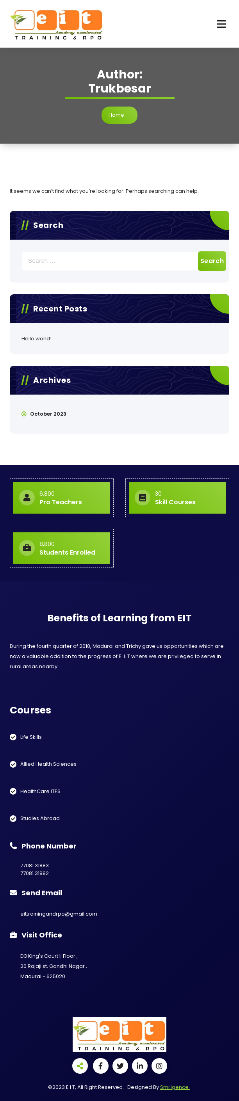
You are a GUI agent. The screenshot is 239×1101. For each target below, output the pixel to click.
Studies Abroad (40, 818)
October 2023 (48, 414)
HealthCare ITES (40, 791)
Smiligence (175, 1087)
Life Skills (31, 737)
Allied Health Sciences (48, 764)
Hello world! (36, 338)
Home (116, 115)
